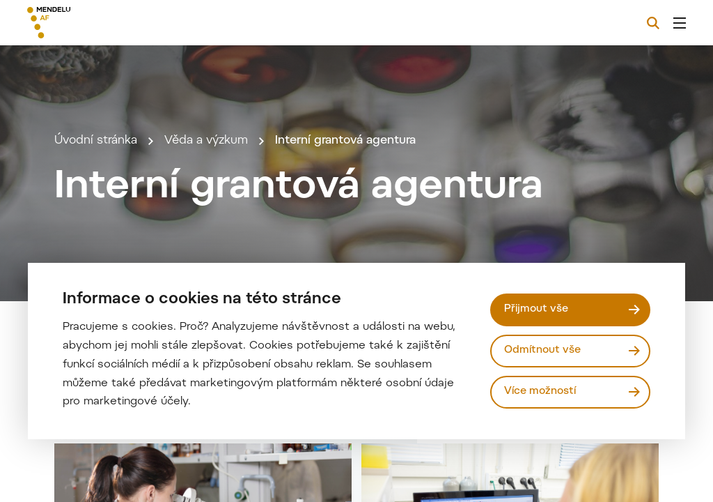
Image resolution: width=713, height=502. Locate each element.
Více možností (540, 391)
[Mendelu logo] (103, 22)
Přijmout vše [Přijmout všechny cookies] (536, 309)
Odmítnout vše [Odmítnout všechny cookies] (542, 350)
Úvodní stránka (95, 140)
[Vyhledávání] (653, 23)
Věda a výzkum (206, 140)
